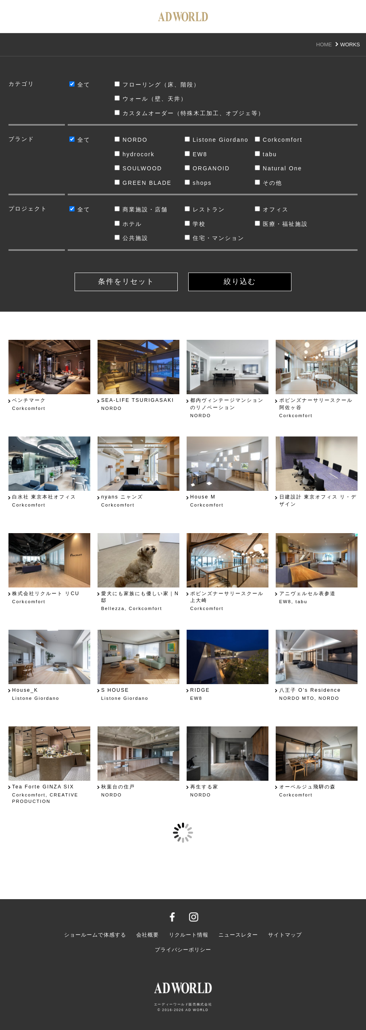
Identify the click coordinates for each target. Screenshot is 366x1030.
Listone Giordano (217, 140)
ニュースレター (238, 935)
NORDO (131, 140)
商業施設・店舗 (141, 209)
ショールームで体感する (95, 935)
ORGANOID (207, 168)
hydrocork (134, 154)
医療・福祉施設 (281, 224)
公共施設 (131, 238)
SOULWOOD (138, 168)
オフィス (272, 209)
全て (79, 84)
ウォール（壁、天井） (150, 98)
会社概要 (147, 935)
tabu (266, 154)
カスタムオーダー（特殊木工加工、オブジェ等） (182, 113)
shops (198, 183)
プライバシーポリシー (183, 950)
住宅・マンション (214, 238)
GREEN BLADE (143, 183)
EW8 (196, 154)
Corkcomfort (278, 140)
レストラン (205, 209)
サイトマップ (285, 935)
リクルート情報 (188, 935)
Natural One (278, 168)
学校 (195, 224)
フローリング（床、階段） (157, 84)
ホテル (128, 224)
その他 (268, 183)
